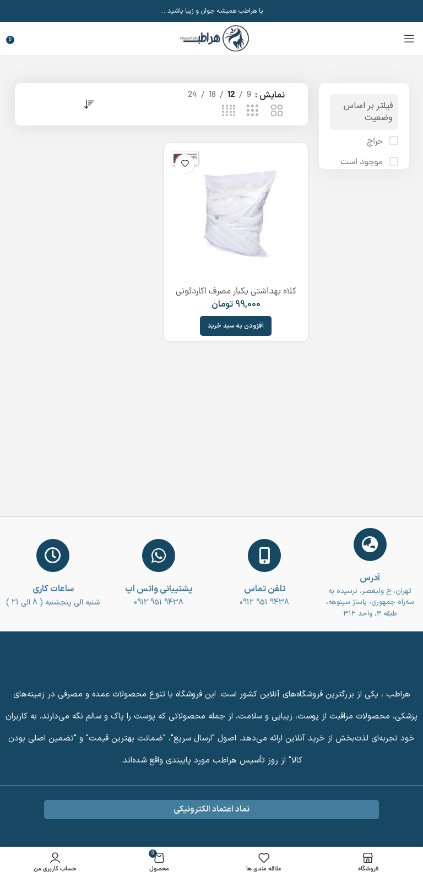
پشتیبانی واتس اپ (158, 589)
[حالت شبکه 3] (253, 111)
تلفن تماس (264, 589)
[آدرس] (370, 544)
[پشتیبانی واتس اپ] (158, 555)
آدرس (370, 578)
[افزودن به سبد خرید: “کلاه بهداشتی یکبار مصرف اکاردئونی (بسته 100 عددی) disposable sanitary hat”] (236, 326)
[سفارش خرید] (88, 104)
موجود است (362, 162)
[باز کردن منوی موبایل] (409, 39)
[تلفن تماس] (264, 555)
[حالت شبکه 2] (277, 111)
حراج (376, 142)
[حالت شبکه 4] (229, 111)
